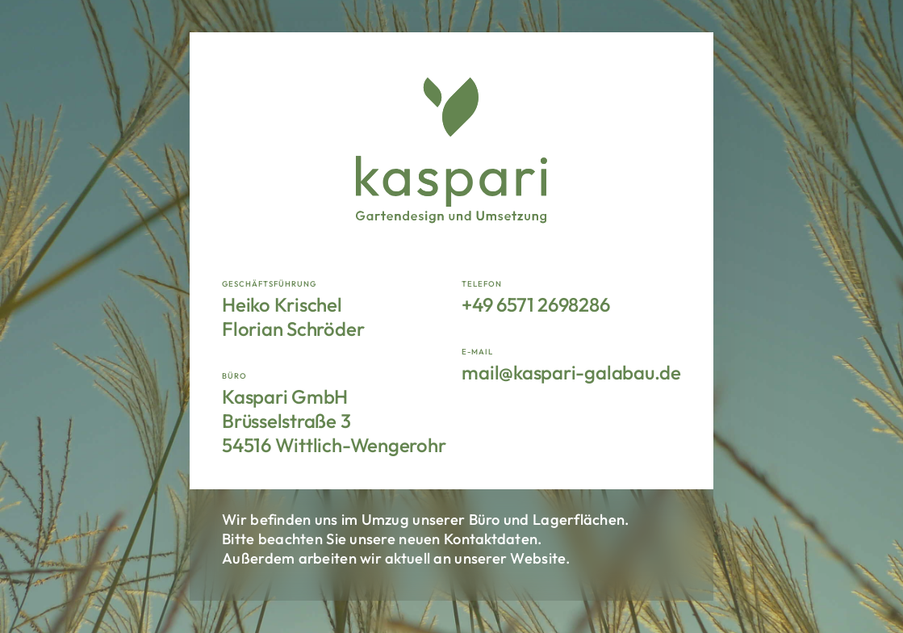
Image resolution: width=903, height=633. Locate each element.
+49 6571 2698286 (535, 304)
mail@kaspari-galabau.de (571, 372)
